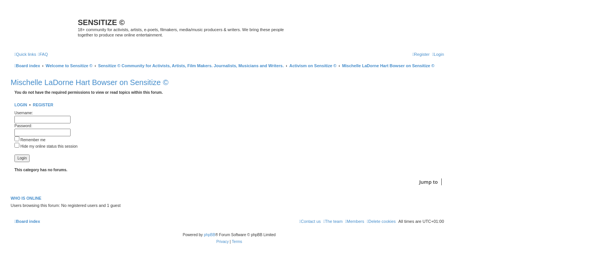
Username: (23, 113)
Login (20, 105)
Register (43, 105)
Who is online (26, 198)
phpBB (209, 235)
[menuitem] (43, 54)
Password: (23, 126)
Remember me (30, 140)
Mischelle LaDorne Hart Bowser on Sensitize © (89, 82)
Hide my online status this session (45, 146)
